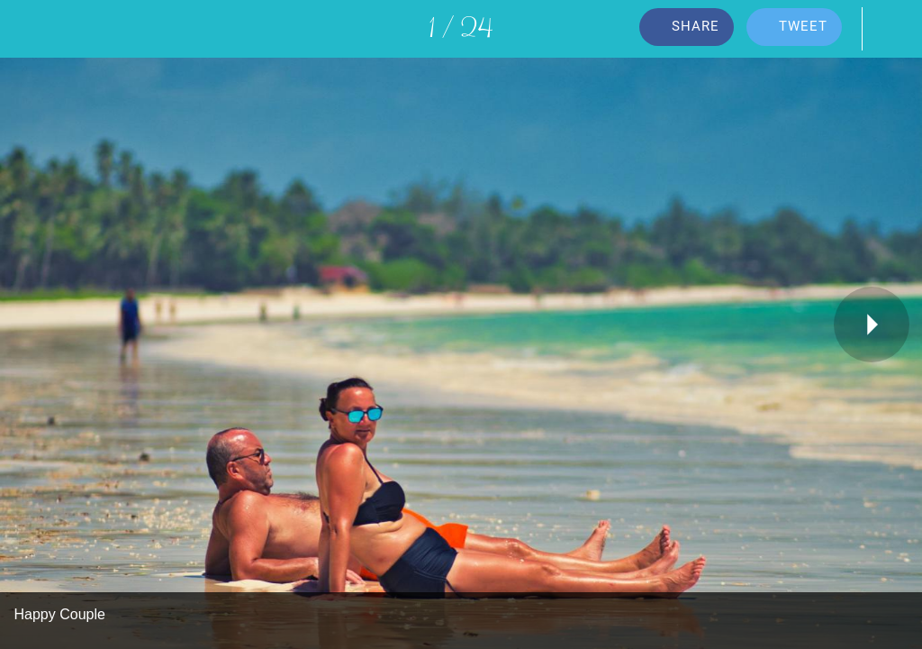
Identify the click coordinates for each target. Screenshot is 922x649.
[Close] (29, 29)
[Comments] (893, 28)
